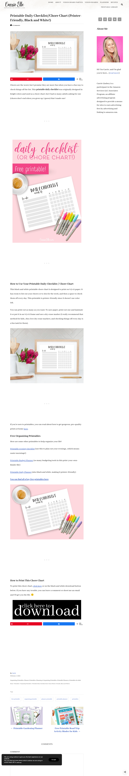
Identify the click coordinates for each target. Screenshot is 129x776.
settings (18, 762)
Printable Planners (63, 680)
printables (75, 699)
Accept (53, 760)
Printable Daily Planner (21, 472)
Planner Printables (30, 680)
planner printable (46, 699)
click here (37, 586)
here (26, 429)
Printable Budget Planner (21, 460)
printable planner (62, 699)
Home (11, 683)
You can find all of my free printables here (29, 479)
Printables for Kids (75, 680)
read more (114, 73)
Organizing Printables (17, 680)
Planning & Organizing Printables (46, 680)
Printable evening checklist (22, 449)
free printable (15, 699)
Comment (15, 752)
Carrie (14, 673)
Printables (16, 683)
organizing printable (30, 699)
